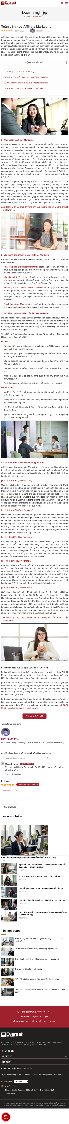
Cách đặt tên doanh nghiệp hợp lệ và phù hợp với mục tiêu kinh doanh (40, 989)
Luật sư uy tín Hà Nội (43, 1102)
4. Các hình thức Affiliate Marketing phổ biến (25, 89)
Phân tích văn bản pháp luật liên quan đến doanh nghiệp (37, 978)
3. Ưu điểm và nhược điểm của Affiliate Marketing (27, 83)
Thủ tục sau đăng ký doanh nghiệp (28, 968)
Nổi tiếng (55, 1102)
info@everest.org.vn (39, 1015)
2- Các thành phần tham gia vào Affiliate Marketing (27, 77)
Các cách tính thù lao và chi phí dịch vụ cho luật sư (42, 899)
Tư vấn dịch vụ (34, 716)
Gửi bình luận (10, 807)
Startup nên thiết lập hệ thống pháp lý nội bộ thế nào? (36, 948)
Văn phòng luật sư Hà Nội (25, 1102)
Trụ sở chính (10, 1085)
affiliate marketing (13, 724)
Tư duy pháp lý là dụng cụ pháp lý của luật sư (39, 875)
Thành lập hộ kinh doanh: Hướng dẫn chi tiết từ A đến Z (37, 958)
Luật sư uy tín (60, 1104)
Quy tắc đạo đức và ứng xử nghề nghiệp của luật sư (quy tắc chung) (43, 912)
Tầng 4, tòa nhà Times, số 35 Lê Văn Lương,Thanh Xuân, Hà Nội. (30, 1089)
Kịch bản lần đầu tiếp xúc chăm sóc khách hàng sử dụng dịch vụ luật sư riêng (42, 864)
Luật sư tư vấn (49, 1104)
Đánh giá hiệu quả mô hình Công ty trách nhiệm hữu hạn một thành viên (39, 939)
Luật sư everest (9, 1102)
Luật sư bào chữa (36, 1104)
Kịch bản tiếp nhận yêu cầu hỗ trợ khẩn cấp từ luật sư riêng (28, 856)
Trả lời (7, 774)
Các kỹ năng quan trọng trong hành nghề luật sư (41, 887)
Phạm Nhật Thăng (10, 739)
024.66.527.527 (11, 1093)
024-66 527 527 (45, 1011)
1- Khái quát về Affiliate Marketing (20, 71)
